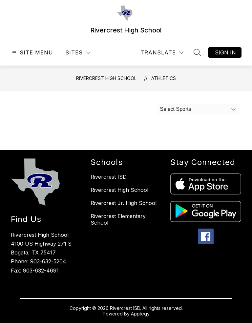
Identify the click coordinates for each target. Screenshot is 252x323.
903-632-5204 (48, 261)
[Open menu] (31, 53)
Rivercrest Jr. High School (124, 203)
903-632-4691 (41, 270)
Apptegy (140, 313)
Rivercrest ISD (109, 176)
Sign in (225, 52)
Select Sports (175, 109)
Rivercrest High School (106, 78)
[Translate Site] (162, 53)
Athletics (163, 78)
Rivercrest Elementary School (118, 219)
